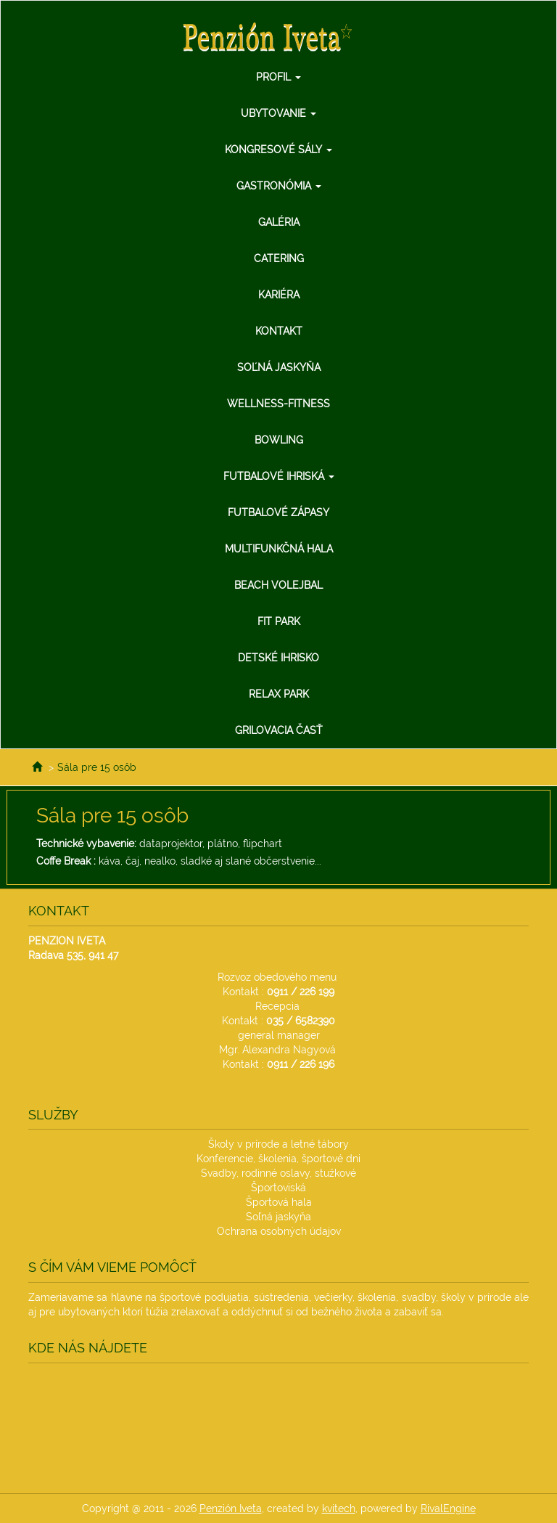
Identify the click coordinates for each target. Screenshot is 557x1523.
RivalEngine (448, 1508)
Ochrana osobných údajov (279, 1231)
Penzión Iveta (230, 1508)
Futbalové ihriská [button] (278, 476)
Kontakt (278, 331)
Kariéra (279, 295)
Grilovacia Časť (279, 730)
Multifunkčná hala (279, 549)
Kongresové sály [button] (278, 149)
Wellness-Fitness (278, 403)
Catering (279, 258)
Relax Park (279, 694)
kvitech (338, 1508)
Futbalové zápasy (278, 512)
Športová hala (279, 1202)
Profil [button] (278, 77)
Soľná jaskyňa (279, 367)
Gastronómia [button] (278, 186)
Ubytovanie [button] (278, 113)
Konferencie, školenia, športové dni (278, 1158)
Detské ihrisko (278, 657)
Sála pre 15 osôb (96, 767)
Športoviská (278, 1187)
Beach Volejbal (278, 585)
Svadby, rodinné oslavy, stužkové (278, 1173)
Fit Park (278, 621)
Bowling (279, 440)
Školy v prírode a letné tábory (278, 1144)
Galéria (279, 222)
